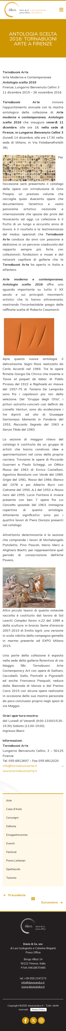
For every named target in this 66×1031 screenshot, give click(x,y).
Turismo (11, 877)
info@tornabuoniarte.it (20, 766)
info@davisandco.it (33, 982)
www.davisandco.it (33, 986)
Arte (9, 800)
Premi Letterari (15, 860)
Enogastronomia (16, 834)
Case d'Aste (14, 809)
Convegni (12, 817)
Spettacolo (13, 869)
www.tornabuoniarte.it (20, 771)
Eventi (10, 843)
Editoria (11, 826)
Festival (11, 852)
